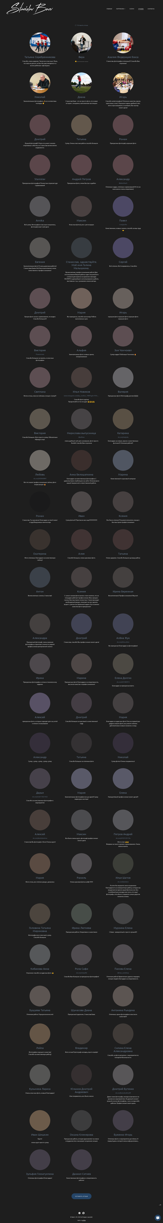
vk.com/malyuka (123, 441)
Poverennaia (40, 358)
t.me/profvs (123, 228)
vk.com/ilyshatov (123, 886)
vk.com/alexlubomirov (40, 842)
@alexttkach (123, 187)
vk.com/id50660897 (39, 482)
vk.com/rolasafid (81, 977)
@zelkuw (81, 441)
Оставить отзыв (82, 25)
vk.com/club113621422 (40, 801)
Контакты (151, 9)
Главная (109, 9)
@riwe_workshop (123, 977)
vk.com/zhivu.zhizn (123, 646)
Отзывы (141, 9)
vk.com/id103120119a (123, 842)
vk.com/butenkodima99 (123, 1097)
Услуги (132, 9)
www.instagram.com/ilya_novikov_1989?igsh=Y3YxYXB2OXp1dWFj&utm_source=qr (81, 400)
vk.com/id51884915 (123, 686)
